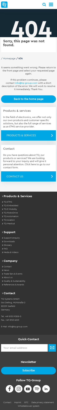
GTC (26, 402)
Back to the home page (28, 99)
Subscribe (28, 370)
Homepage (9, 58)
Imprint (17, 402)
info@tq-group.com (26, 83)
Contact (7, 402)
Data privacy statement (42, 402)
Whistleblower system (28, 406)
